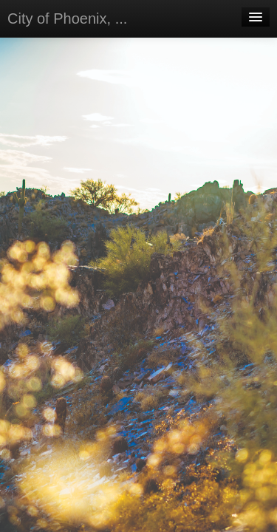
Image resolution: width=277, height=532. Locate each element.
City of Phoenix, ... (67, 18)
